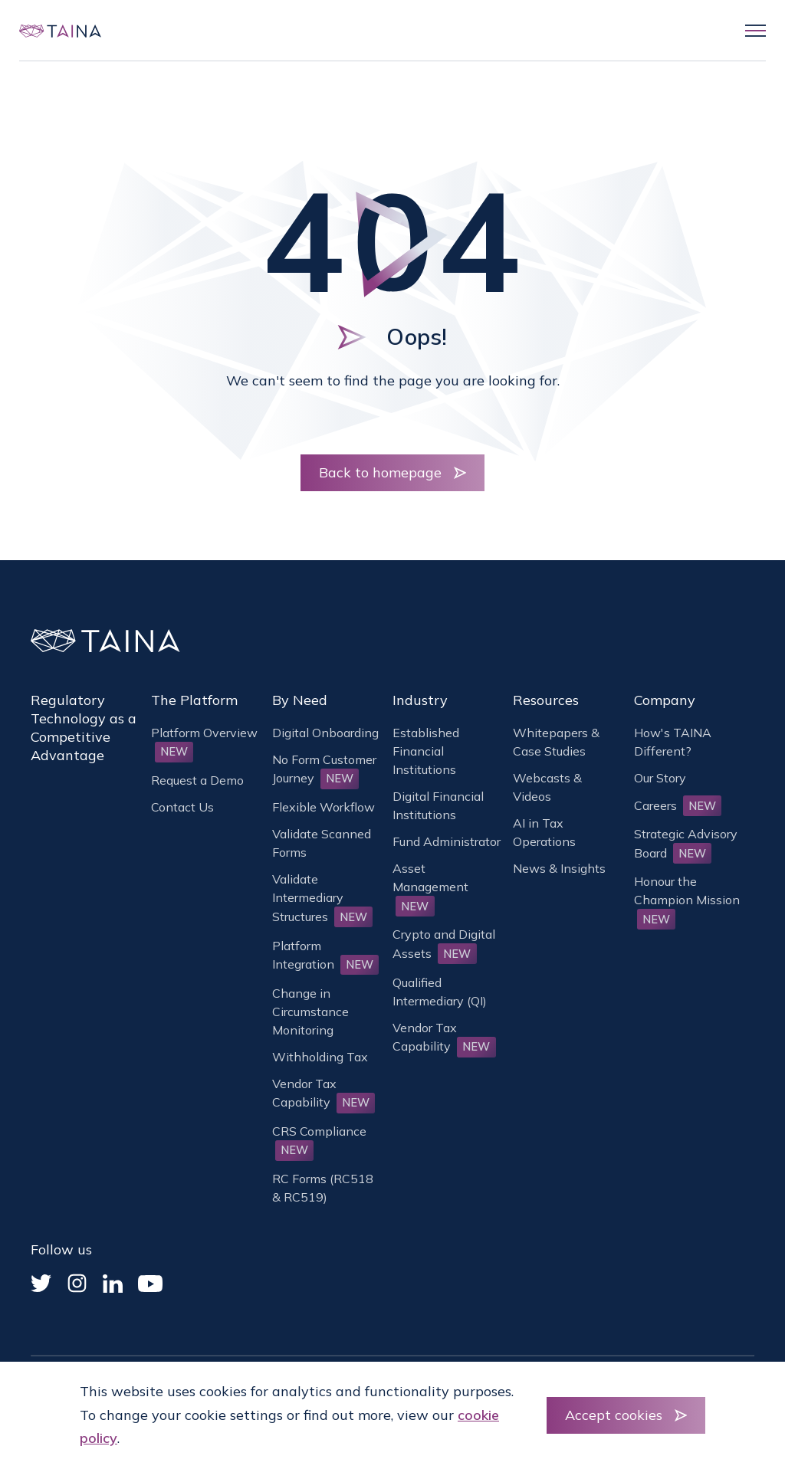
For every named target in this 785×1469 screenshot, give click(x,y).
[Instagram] (77, 1283)
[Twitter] (41, 1283)
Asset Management (430, 887)
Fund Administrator (446, 841)
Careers (678, 805)
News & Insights (559, 868)
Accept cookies (613, 1415)
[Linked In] (113, 1283)
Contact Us (182, 807)
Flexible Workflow (323, 807)
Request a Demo (197, 780)
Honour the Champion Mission (687, 900)
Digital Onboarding (325, 732)
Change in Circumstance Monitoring (310, 1011)
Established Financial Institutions (425, 751)
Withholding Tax (320, 1056)
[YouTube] (150, 1283)
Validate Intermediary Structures (322, 897)
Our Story (660, 777)
